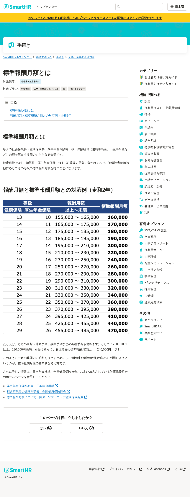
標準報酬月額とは (22, 110)
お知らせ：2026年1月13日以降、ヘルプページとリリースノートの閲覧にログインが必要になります (95, 17)
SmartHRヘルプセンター (17, 57)
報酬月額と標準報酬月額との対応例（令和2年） (42, 115)
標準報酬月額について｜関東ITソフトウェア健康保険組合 (47, 397)
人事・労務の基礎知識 (81, 57)
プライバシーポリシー (125, 469)
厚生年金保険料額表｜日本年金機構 (32, 386)
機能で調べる (44, 57)
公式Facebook (158, 469)
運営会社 (96, 469)
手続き (60, 57)
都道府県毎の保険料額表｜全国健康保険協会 (38, 391)
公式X (180, 469)
